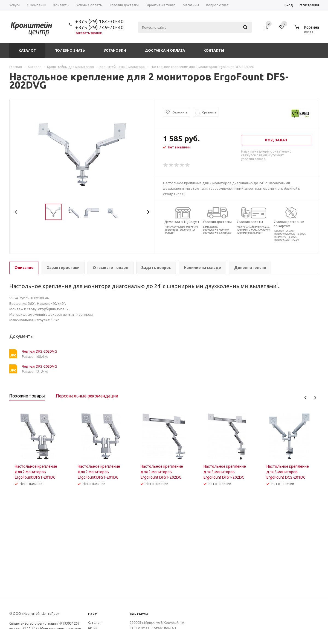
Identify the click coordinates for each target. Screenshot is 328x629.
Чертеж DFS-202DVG (39, 351)
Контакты (214, 50)
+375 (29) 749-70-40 (99, 27)
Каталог (27, 50)
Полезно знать (69, 50)
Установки (115, 50)
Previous (16, 212)
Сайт (92, 614)
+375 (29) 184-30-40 (99, 21)
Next (148, 212)
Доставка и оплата (165, 50)
